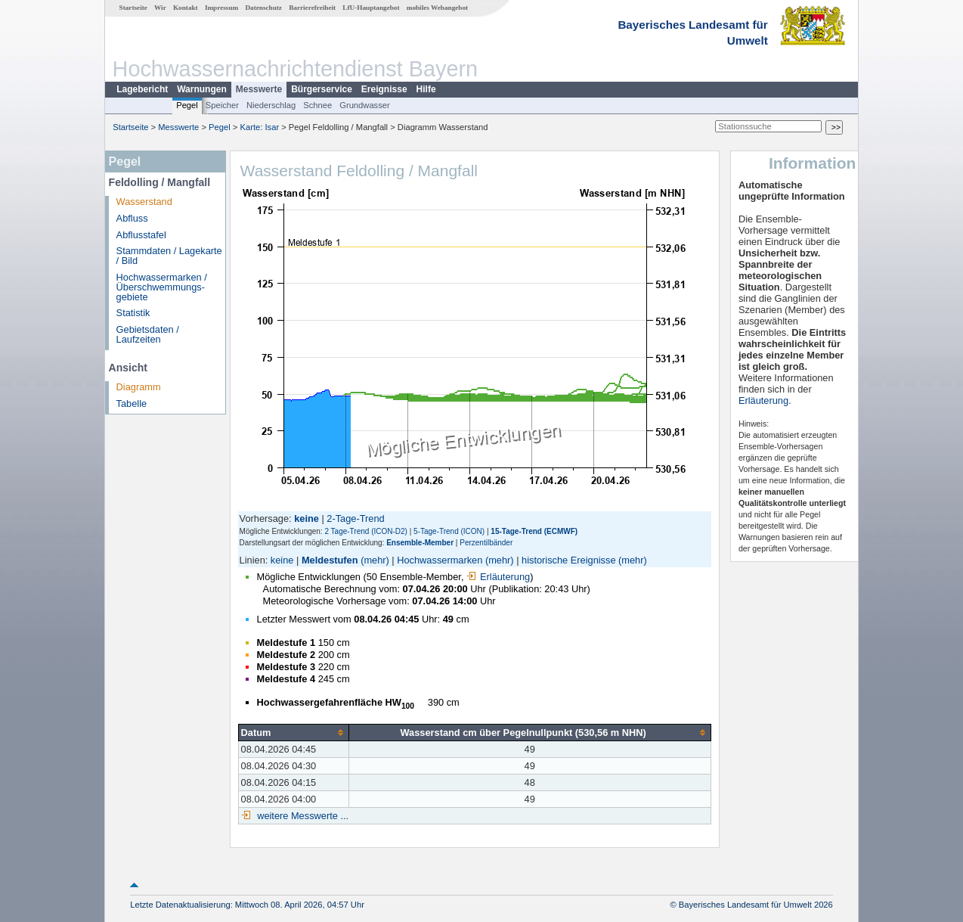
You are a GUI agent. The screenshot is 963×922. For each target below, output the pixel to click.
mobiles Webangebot (437, 7)
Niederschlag (271, 105)
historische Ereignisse (568, 560)
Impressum (221, 7)
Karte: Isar (260, 127)
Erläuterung (498, 576)
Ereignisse (384, 89)
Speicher (222, 105)
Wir (160, 7)
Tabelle (131, 403)
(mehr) (375, 560)
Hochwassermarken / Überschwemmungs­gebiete (161, 287)
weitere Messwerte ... (301, 815)
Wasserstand (144, 201)
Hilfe (426, 89)
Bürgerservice (321, 89)
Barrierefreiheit (312, 7)
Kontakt (185, 7)
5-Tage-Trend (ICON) (449, 531)
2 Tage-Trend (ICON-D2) (365, 531)
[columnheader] (293, 732)
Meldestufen (330, 560)
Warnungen (202, 89)
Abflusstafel (141, 235)
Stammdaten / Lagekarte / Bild (169, 255)
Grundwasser (364, 105)
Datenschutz (263, 7)
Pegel (187, 105)
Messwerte (259, 89)
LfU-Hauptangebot (370, 7)
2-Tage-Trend (355, 518)
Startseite (133, 7)
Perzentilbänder (486, 543)
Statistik (133, 312)
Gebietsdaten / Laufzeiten (147, 334)
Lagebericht (142, 89)
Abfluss (132, 218)
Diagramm (138, 387)
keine (282, 560)
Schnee (317, 105)
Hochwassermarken (439, 560)
